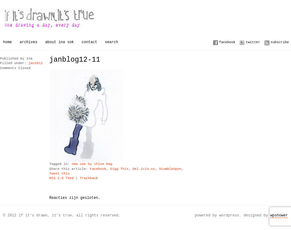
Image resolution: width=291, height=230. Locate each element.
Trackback (89, 178)
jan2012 (35, 63)
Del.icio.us (144, 169)
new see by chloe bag (92, 164)
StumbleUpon (170, 169)
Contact (89, 42)
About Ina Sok (59, 42)
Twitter (253, 42)
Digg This (119, 169)
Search (111, 42)
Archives (29, 42)
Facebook (227, 42)
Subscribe (280, 42)
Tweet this (59, 173)
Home (7, 42)
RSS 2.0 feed (61, 178)
